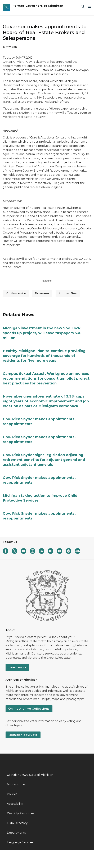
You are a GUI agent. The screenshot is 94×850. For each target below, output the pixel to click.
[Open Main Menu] (89, 6)
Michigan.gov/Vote (23, 734)
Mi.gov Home (16, 784)
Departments (16, 832)
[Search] (82, 6)
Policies (12, 794)
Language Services (20, 842)
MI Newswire (16, 293)
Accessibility (15, 803)
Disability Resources (20, 813)
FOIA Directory (17, 823)
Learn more (17, 667)
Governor (42, 293)
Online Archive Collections (29, 708)
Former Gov (67, 293)
